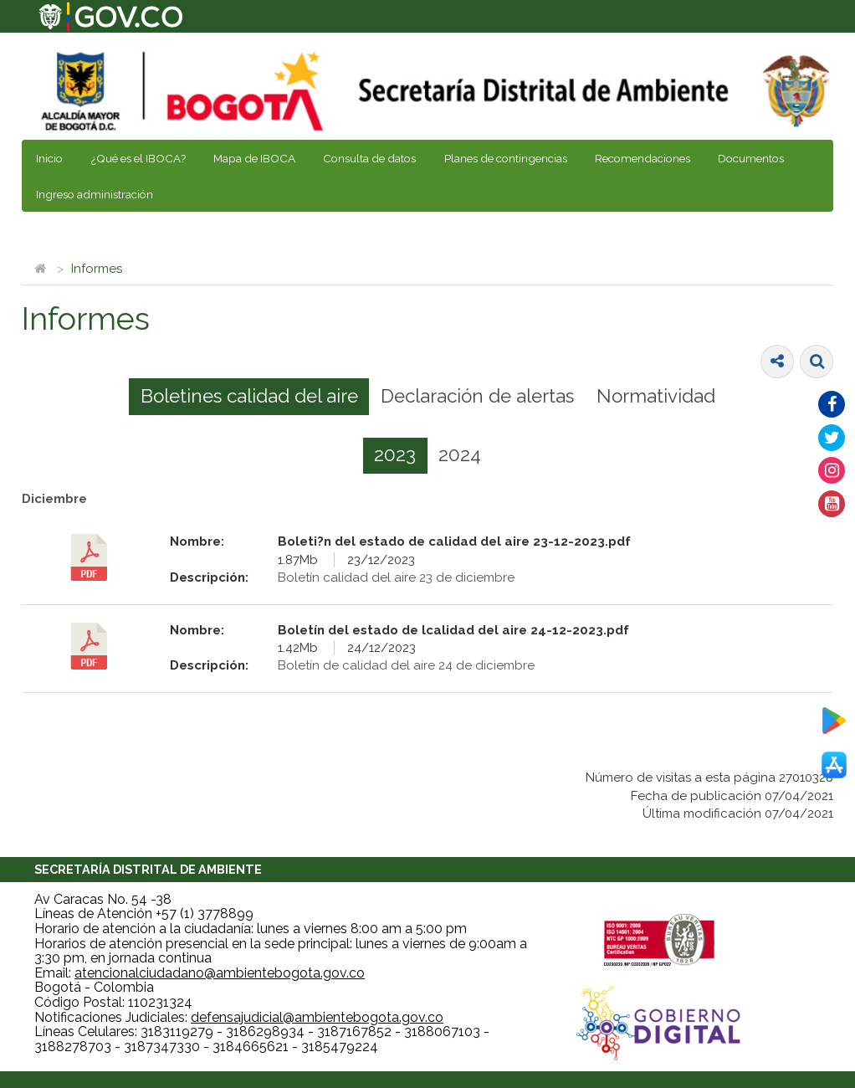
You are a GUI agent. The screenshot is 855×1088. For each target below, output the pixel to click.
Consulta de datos (369, 158)
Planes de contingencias (505, 158)
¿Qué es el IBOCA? (138, 158)
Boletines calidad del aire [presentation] (249, 396)
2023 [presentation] (395, 454)
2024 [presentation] (459, 454)
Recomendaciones (642, 158)
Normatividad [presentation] (655, 396)
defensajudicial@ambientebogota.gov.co (317, 1017)
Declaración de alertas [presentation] (477, 396)
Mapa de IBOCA (254, 158)
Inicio (49, 158)
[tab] (249, 396)
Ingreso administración (94, 194)
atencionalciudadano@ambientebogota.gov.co (219, 973)
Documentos (751, 158)
